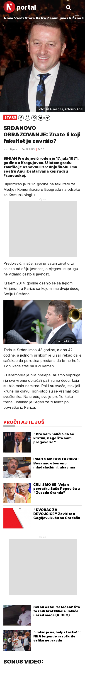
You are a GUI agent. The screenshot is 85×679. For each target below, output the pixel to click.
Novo (8, 18)
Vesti (19, 18)
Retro (41, 18)
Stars (30, 18)
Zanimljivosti (59, 18)
